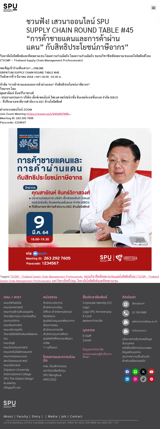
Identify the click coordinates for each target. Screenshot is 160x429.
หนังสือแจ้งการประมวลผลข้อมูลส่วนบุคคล (136, 350)
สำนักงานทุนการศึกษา (55, 334)
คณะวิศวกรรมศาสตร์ (16, 347)
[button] (153, 8)
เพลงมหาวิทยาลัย (92, 321)
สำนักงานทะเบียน (52, 307)
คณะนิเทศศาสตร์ (13, 307)
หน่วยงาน (50, 297)
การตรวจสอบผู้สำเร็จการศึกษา (97, 355)
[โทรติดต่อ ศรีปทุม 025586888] (141, 32)
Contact (76, 416)
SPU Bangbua (52, 375)
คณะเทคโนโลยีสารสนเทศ (18, 352)
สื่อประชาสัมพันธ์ (95, 297)
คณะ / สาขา (12, 297)
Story (36, 416)
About (8, 416)
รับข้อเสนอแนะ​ (139, 330)
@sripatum (138, 303)
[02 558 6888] (125, 313)
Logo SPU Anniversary (97, 312)
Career (87, 340)
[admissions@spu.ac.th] (125, 322)
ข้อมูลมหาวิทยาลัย (93, 349)
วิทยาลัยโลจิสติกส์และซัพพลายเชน (97, 281)
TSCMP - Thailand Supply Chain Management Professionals (46, 276)
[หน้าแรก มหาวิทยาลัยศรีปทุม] (10, 404)
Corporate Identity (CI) (97, 303)
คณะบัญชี (9, 343)
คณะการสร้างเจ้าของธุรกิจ (18, 312)
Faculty (22, 416)
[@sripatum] (125, 304)
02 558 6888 (139, 312)
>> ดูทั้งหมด (50, 347)
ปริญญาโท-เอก (12, 387)
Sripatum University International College (17, 372)
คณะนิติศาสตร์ (12, 365)
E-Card (87, 316)
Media (53, 416)
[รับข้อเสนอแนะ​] (125, 331)
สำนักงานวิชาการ (52, 303)
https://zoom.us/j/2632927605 (47, 114)
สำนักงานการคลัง (53, 330)
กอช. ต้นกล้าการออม (55, 366)
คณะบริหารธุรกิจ (13, 330)
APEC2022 (49, 379)
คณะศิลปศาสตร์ (13, 325)
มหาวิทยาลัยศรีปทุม (64, 281)
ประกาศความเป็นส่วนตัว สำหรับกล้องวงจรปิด (136, 358)
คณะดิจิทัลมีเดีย (12, 303)
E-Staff (87, 336)
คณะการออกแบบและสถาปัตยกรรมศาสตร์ (15, 358)
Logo (86, 307)
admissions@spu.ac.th (144, 321)
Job (63, 416)
